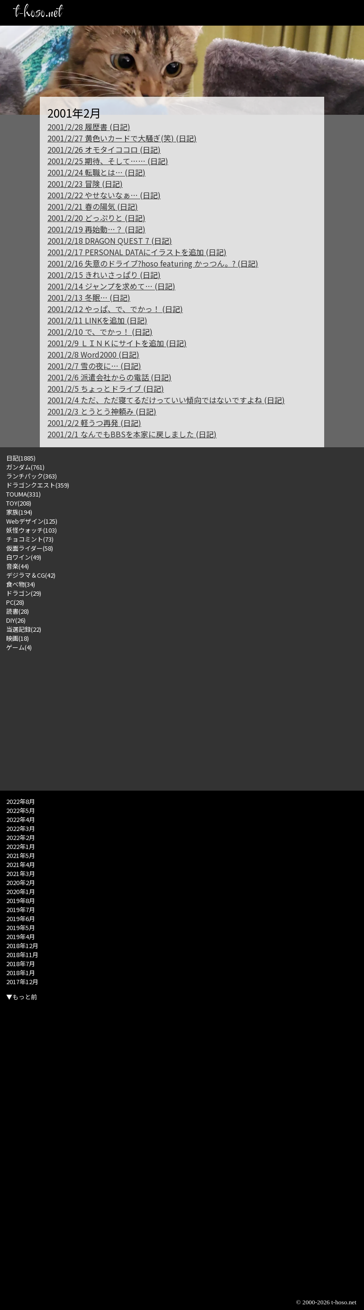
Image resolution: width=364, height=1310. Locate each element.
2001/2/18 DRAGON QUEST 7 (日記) (109, 240)
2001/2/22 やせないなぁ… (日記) (104, 195)
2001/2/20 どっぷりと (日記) (96, 217)
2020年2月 (20, 882)
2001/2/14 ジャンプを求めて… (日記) (111, 286)
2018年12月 (22, 945)
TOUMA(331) (23, 493)
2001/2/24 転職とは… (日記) (96, 172)
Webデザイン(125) (31, 521)
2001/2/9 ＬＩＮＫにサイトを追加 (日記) (117, 343)
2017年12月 (22, 981)
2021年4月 (20, 864)
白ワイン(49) (23, 557)
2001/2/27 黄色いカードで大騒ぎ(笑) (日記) (122, 138)
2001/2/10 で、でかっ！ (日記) (100, 331)
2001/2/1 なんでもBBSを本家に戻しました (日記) (132, 434)
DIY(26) (16, 620)
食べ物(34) (20, 584)
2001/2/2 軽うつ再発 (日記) (94, 422)
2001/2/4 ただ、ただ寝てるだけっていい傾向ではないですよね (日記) (166, 400)
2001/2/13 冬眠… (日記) (88, 297)
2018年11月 (22, 954)
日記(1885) (21, 457)
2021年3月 (20, 873)
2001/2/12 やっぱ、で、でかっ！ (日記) (115, 308)
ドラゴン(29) (23, 593)
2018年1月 (20, 972)
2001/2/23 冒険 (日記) (85, 183)
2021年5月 (20, 855)
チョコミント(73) (30, 539)
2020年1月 (20, 891)
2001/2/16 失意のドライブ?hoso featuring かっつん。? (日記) (152, 263)
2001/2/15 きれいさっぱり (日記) (104, 274)
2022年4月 (20, 819)
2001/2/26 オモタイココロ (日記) (104, 149)
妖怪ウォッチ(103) (31, 530)
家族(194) (19, 512)
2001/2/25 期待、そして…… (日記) (107, 160)
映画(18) (17, 638)
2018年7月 (20, 963)
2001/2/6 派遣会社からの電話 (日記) (109, 377)
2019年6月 (20, 918)
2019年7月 (20, 909)
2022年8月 (20, 801)
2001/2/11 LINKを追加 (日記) (97, 320)
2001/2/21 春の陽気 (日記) (92, 206)
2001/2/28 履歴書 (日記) (88, 126)
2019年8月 (20, 900)
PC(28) (15, 602)
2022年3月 (20, 828)
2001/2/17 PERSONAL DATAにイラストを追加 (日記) (137, 252)
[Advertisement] (182, 718)
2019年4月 (20, 936)
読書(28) (17, 611)
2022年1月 (20, 846)
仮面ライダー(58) (29, 548)
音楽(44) (17, 566)
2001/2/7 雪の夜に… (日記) (94, 365)
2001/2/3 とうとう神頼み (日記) (101, 411)
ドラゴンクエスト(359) (37, 484)
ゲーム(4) (19, 647)
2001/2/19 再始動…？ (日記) (96, 229)
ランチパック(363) (31, 475)
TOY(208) (18, 502)
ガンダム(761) (25, 466)
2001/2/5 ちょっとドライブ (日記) (105, 388)
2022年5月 (20, 810)
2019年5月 (20, 927)
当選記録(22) (23, 629)
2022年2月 (20, 837)
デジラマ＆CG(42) (30, 575)
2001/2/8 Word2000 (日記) (93, 354)
